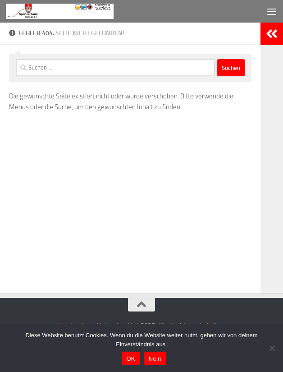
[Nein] (271, 348)
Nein (155, 358)
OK (130, 358)
